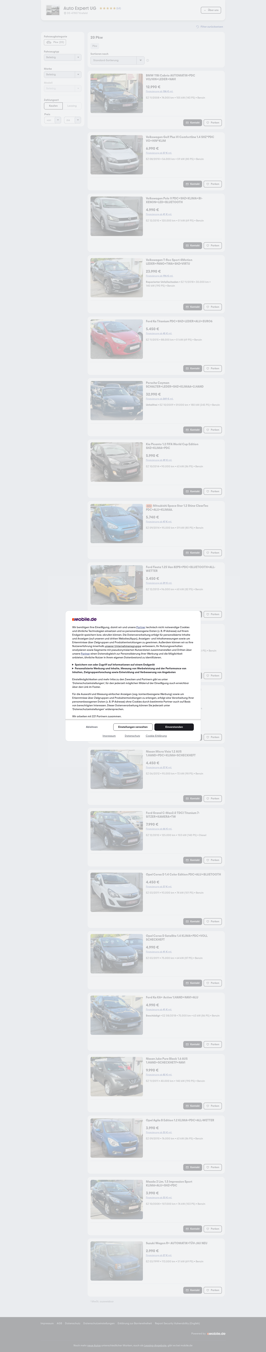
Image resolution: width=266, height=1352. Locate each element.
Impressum (109, 735)
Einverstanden (174, 727)
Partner (140, 627)
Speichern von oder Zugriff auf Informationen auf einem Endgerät (115, 664)
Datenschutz (132, 735)
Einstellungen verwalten (133, 727)
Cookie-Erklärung (156, 735)
